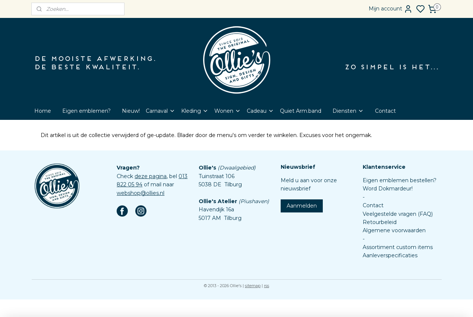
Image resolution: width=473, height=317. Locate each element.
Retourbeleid (380, 222)
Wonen (227, 111)
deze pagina (151, 176)
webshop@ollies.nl (140, 193)
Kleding (194, 111)
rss (266, 285)
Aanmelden (302, 205)
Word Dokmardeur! (388, 188)
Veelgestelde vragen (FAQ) (398, 214)
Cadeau (260, 111)
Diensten (348, 111)
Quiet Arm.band (300, 111)
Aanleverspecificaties (390, 255)
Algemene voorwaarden (394, 230)
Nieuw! (131, 111)
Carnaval (160, 111)
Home (42, 111)
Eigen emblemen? (86, 111)
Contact (385, 111)
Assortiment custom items (398, 247)
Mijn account (391, 8)
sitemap (253, 285)
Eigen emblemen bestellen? (399, 180)
